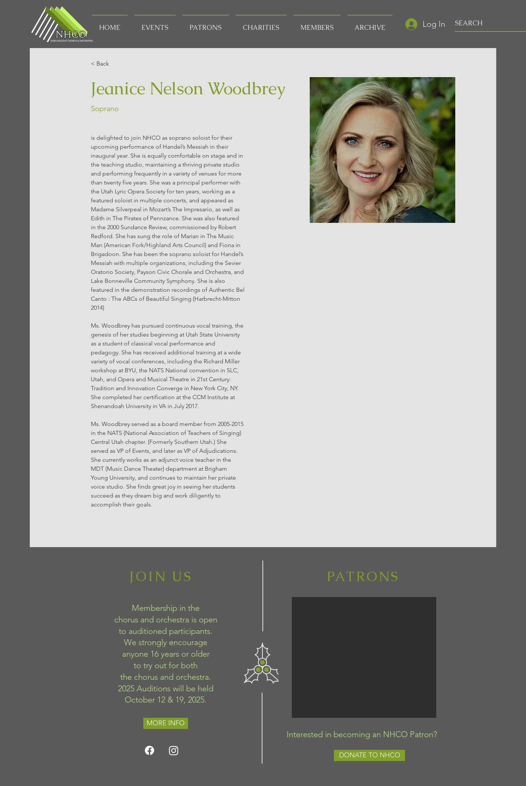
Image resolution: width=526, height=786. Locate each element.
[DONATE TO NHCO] (369, 755)
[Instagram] (174, 750)
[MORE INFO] (165, 723)
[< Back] (105, 64)
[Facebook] (149, 750)
